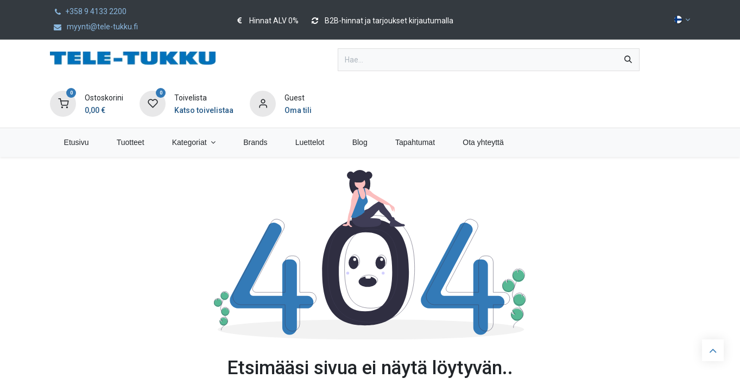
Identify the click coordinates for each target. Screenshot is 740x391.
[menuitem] (76, 142)
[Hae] (628, 60)
